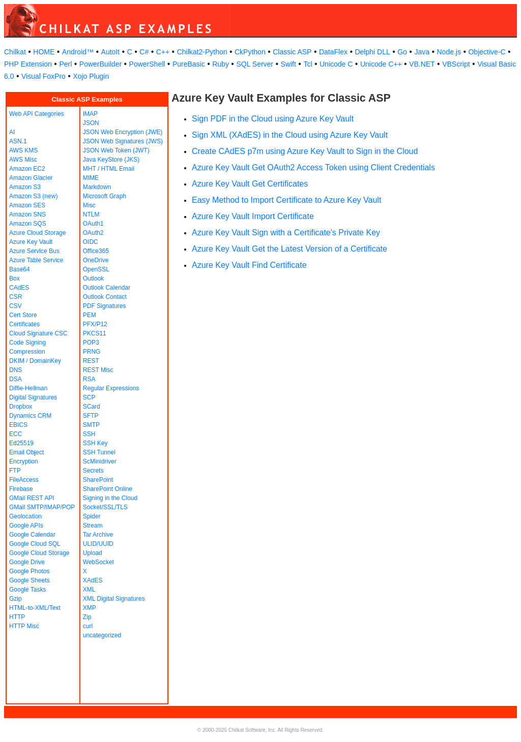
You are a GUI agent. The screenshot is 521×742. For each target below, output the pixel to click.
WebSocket (98, 562)
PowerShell (147, 64)
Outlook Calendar (106, 287)
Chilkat (15, 52)
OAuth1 (93, 223)
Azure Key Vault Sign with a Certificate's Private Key (286, 232)
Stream (93, 525)
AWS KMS (23, 150)
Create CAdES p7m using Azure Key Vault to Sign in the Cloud (305, 151)
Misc (89, 205)
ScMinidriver (100, 461)
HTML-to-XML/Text (35, 607)
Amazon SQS (27, 223)
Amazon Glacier (30, 177)
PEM (89, 315)
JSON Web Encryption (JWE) (122, 132)
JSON (91, 123)
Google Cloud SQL (35, 543)
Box (14, 278)
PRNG (92, 351)
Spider (92, 516)
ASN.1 (18, 141)
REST (91, 360)
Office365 (96, 251)
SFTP (91, 415)
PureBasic (188, 64)
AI (12, 132)
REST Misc (98, 370)
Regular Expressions (111, 388)
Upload (92, 552)
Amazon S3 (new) (33, 196)
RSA (89, 379)
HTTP (17, 617)
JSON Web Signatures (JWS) (123, 141)
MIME (91, 177)
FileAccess (24, 479)
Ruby (220, 64)
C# (144, 52)
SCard (91, 406)
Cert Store (23, 315)
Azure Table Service (36, 260)
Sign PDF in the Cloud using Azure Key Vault (273, 118)
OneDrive (96, 260)
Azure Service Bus (34, 251)
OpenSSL (96, 269)
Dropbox (20, 406)
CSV (15, 306)
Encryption (23, 461)
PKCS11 (94, 333)
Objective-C (486, 52)
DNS (15, 370)
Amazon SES (27, 205)
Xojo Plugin (91, 76)
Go (402, 52)
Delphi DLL (372, 52)
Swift (288, 64)
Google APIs (26, 525)
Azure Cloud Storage (37, 232)
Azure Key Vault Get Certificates (250, 183)
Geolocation (25, 516)
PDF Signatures (104, 306)
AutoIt (110, 52)
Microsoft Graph (104, 196)
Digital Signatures (33, 397)
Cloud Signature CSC (38, 333)
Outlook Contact (105, 296)
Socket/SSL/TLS (105, 507)
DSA (15, 379)
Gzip (15, 598)
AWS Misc (23, 159)
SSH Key (95, 443)
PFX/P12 (95, 324)
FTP (15, 470)
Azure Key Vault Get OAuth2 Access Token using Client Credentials (313, 167)
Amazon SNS (27, 214)
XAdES (93, 580)
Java (421, 52)
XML (89, 589)
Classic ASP (292, 52)
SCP (89, 397)
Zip (87, 617)
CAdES (19, 287)
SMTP (91, 424)
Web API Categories (36, 113)
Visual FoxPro (43, 76)
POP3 (91, 342)
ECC (15, 434)
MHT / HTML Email (108, 168)
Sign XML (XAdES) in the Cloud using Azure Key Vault (290, 135)
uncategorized (102, 635)
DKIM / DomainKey (35, 360)
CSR (15, 296)
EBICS (18, 424)
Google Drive (27, 562)
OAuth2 (93, 232)
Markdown (97, 187)
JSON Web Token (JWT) (116, 150)
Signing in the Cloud (110, 498)
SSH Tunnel (99, 452)
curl (88, 626)
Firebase (21, 488)
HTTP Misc (24, 626)
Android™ (78, 52)
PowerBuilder (100, 64)
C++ (162, 52)
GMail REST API (31, 498)
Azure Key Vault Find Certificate (249, 265)
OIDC (90, 241)
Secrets (93, 470)
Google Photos (29, 571)
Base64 (19, 269)
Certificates (24, 324)
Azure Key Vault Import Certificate (253, 216)
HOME (43, 52)
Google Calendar (32, 534)
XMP (89, 607)
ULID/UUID (98, 543)
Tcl (307, 64)
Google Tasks (27, 589)
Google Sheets (29, 580)
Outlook (93, 278)
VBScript (456, 64)
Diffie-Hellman (28, 388)
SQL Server (254, 64)
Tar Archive (98, 534)
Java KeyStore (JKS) (111, 159)
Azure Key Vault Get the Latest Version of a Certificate (289, 248)
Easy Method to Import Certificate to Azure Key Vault (286, 200)
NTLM (91, 214)
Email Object (26, 452)
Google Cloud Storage (39, 552)
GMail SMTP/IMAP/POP (42, 507)
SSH (89, 434)
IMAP (90, 113)
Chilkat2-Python (202, 52)
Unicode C (336, 64)
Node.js (449, 52)
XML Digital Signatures (114, 598)
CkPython (250, 52)
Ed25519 (21, 443)
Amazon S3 (25, 187)
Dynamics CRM (30, 415)
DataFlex (333, 52)
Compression (27, 351)
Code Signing (27, 342)
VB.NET (422, 64)
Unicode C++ (381, 64)
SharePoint (98, 479)
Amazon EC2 (27, 168)
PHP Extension (28, 64)
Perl (65, 64)
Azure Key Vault (30, 241)
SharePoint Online (107, 488)
